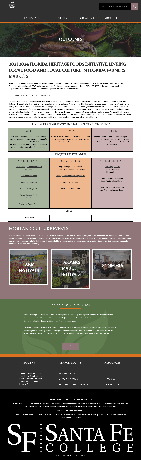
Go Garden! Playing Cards (28, 204)
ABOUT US (29, 363)
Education (85, 18)
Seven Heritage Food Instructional (29, 167)
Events (62, 18)
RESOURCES (112, 363)
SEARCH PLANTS (70, 363)
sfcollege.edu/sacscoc (72, 417)
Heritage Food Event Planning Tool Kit (70, 176)
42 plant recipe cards (29, 176)
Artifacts (28, 169)
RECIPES (110, 373)
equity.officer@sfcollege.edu (105, 406)
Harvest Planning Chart (28, 189)
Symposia (112, 266)
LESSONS (110, 379)
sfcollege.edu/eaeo (77, 406)
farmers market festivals (70, 269)
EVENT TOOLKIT (113, 384)
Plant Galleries (34, 18)
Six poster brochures (29, 182)
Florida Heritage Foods (29, 195)
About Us (111, 18)
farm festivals (29, 268)
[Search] (134, 6)
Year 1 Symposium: (112, 167)
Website (28, 198)
